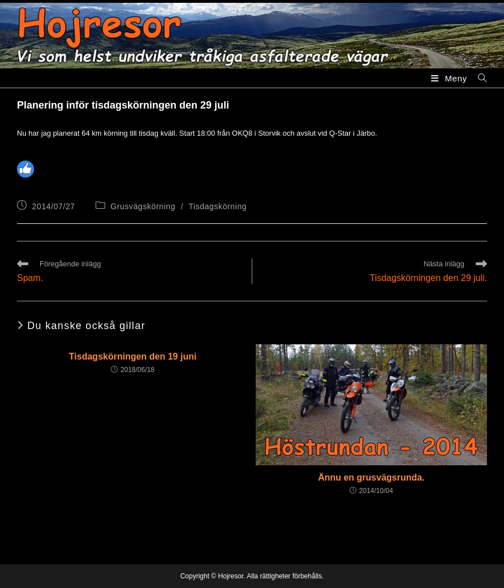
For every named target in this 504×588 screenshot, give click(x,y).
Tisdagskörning (217, 206)
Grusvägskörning (142, 206)
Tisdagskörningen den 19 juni (133, 356)
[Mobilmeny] (450, 78)
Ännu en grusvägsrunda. (371, 477)
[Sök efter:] (478, 78)
